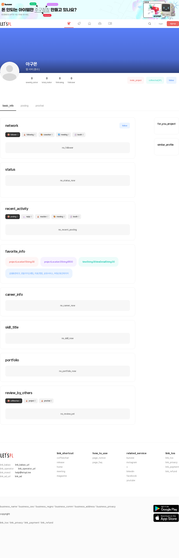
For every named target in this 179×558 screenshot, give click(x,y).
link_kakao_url (22, 465)
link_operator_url (26, 468)
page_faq (97, 462)
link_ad (18, 476)
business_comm (64, 506)
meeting (61, 471)
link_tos (169, 458)
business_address (85, 506)
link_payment (172, 467)
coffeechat (63, 458)
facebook (132, 476)
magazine (62, 476)
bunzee (130, 458)
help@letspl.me (23, 472)
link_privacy (171, 462)
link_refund (171, 471)
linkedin (130, 471)
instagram (132, 462)
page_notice (99, 458)
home (60, 467)
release (60, 462)
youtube (131, 480)
